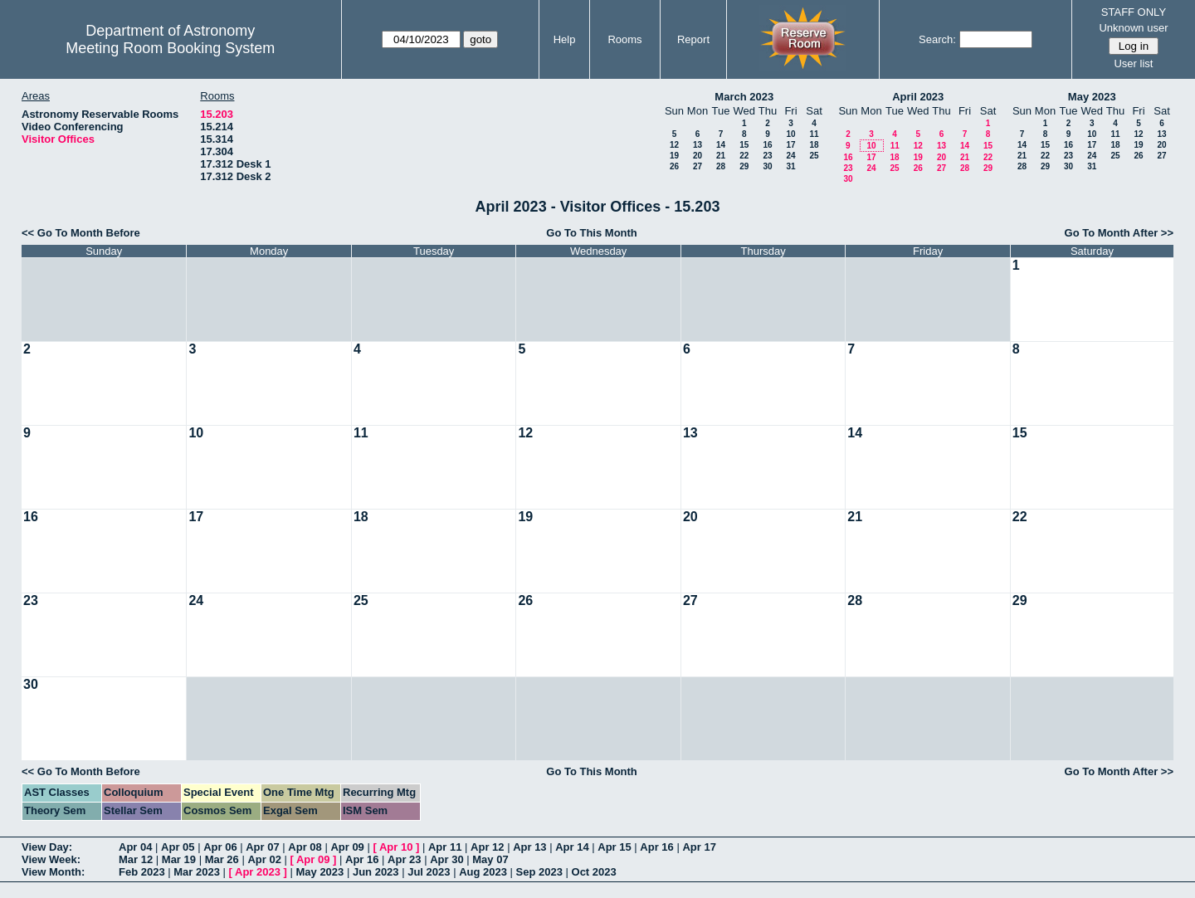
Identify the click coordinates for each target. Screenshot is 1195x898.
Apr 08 (304, 847)
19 (674, 155)
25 (813, 155)
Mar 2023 (196, 872)
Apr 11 (444, 847)
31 (790, 166)
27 (697, 166)
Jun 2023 (376, 872)
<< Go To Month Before (81, 233)
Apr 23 (404, 859)
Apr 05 (177, 847)
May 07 (490, 859)
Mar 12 (136, 859)
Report (693, 39)
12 (674, 144)
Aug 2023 (483, 872)
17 (790, 144)
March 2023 (744, 96)
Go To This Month (591, 233)
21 (720, 155)
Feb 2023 (142, 872)
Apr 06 (220, 847)
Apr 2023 (257, 872)
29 (744, 166)
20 (697, 155)
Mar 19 (179, 859)
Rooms (624, 39)
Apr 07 (262, 847)
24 (790, 155)
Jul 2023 (428, 872)
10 (790, 134)
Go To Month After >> (1119, 233)
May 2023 (1092, 96)
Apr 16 (656, 847)
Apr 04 (135, 847)
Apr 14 (571, 847)
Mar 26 (222, 859)
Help (565, 39)
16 (767, 144)
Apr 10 (395, 847)
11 (813, 134)
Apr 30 (446, 859)
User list (1133, 63)
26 (674, 166)
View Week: (51, 859)
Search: (937, 39)
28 (720, 166)
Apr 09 (346, 847)
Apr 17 (698, 847)
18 (813, 144)
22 (744, 155)
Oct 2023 (594, 872)
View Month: (53, 872)
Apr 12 (487, 847)
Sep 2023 (539, 872)
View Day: (47, 847)
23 (767, 155)
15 (744, 144)
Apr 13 (529, 847)
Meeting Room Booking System (170, 48)
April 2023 (918, 96)
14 (720, 144)
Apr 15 (614, 847)
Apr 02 (263, 859)
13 (697, 144)
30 (767, 166)
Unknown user (1133, 28)
